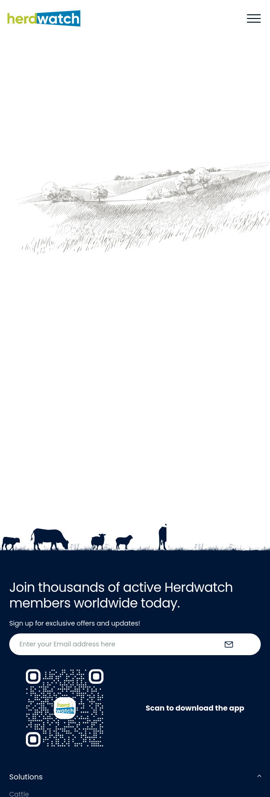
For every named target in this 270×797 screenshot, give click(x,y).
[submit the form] (229, 644)
